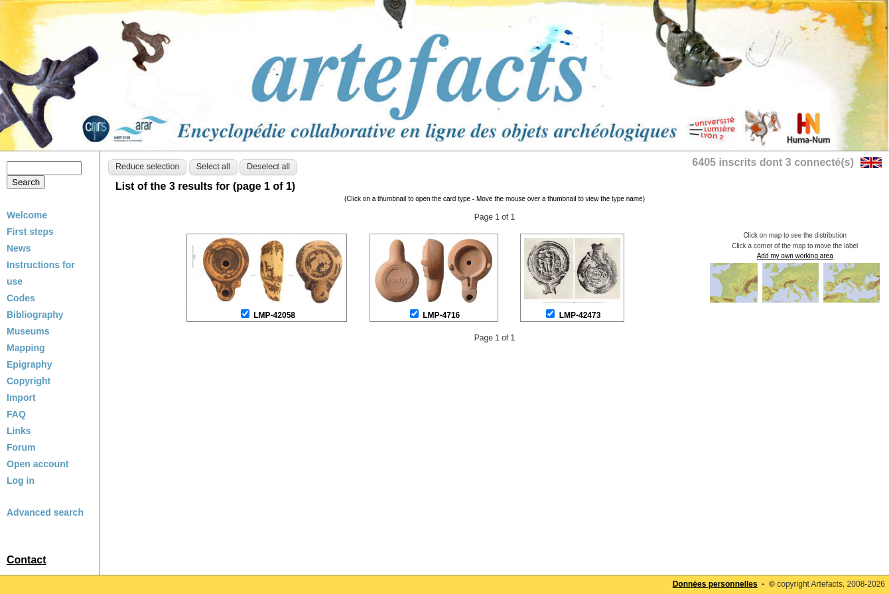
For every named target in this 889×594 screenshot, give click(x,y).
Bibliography (35, 314)
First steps (30, 231)
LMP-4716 (441, 315)
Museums (28, 331)
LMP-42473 (580, 315)
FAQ (16, 414)
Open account (37, 464)
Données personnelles (715, 584)
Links (19, 430)
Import (21, 397)
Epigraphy (29, 364)
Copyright (28, 381)
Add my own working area (795, 256)
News (19, 248)
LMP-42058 (274, 315)
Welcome (27, 215)
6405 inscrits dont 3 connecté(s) (773, 162)
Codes (21, 298)
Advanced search (45, 512)
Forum (21, 447)
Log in (20, 480)
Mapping (26, 347)
